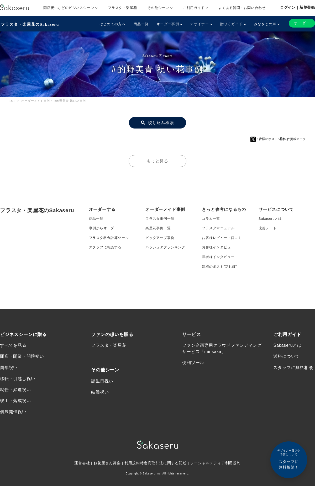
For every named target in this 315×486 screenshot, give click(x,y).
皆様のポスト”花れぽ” (221, 271)
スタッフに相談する (106, 250)
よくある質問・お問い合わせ (241, 8)
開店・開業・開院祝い (22, 373)
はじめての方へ (112, 24)
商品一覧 (140, 24)
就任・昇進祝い (15, 406)
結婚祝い (100, 409)
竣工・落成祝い (15, 418)
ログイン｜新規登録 (297, 7)
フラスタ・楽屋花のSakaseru (30, 24)
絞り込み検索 (157, 122)
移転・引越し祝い (17, 395)
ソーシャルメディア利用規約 (216, 481)
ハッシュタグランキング (166, 250)
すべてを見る (13, 361)
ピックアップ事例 (160, 239)
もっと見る (157, 160)
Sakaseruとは (271, 218)
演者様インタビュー (219, 260)
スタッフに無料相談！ (288, 458)
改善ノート (268, 229)
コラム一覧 (211, 218)
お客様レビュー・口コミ (223, 239)
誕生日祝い (102, 397)
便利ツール (193, 379)
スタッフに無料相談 (293, 384)
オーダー (301, 23)
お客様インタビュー (219, 250)
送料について (286, 373)
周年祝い (9, 384)
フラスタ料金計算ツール (110, 239)
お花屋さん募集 (107, 481)
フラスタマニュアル (219, 229)
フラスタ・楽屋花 (122, 8)
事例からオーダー (104, 229)
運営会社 (82, 481)
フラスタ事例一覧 (160, 218)
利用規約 (132, 481)
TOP (12, 100)
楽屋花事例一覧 (159, 229)
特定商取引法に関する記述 (163, 481)
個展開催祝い (13, 429)
